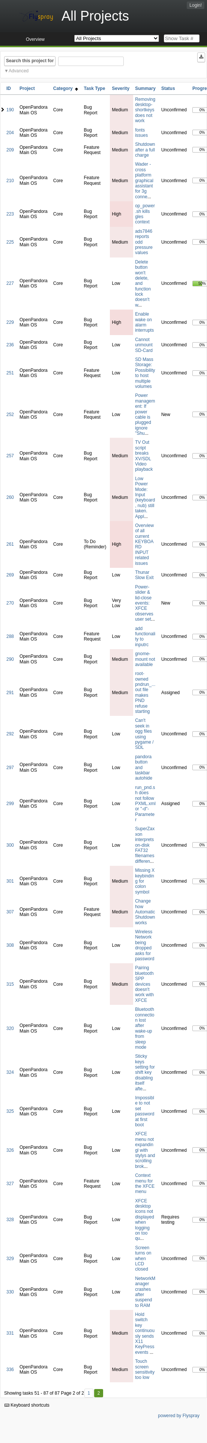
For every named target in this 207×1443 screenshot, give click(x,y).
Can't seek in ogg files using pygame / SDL (144, 734)
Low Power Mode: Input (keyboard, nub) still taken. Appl (145, 497)
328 (10, 1219)
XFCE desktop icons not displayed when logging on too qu (144, 1219)
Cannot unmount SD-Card (144, 345)
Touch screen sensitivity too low (144, 1369)
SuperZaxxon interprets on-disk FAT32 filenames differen (144, 845)
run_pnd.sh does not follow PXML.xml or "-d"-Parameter (145, 803)
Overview (35, 39)
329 (10, 1258)
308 (10, 945)
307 (10, 912)
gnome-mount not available (145, 659)
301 (10, 881)
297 (10, 767)
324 (10, 1072)
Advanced (18, 70)
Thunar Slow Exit (144, 575)
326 (10, 1150)
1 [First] (88, 1393)
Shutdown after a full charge (145, 150)
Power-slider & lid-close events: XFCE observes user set (144, 603)
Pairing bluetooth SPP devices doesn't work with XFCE (144, 984)
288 (10, 636)
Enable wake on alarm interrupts (144, 322)
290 (10, 659)
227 (10, 283)
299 (10, 803)
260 (10, 497)
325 (10, 1111)
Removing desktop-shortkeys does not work (145, 110)
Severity (120, 88)
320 (10, 1028)
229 (10, 322)
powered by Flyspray (179, 1415)
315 (10, 984)
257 (10, 455)
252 (10, 414)
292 (10, 733)
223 (10, 214)
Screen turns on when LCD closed (143, 1258)
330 (10, 1292)
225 (10, 242)
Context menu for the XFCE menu (144, 1183)
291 (10, 692)
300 (10, 845)
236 (10, 344)
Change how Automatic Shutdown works (145, 911)
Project (27, 88)
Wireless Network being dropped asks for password (144, 945)
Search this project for (30, 60)
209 (10, 150)
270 (10, 603)
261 (10, 544)
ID (8, 88)
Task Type (94, 88)
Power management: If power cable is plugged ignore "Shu (145, 414)
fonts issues (141, 132)
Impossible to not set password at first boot (144, 1111)
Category (65, 88)
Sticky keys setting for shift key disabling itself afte (145, 1072)
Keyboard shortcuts (27, 1405)
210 (10, 180)
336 (10, 1369)
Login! (195, 5)
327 (10, 1183)
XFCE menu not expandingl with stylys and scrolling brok (145, 1150)
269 (10, 575)
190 (10, 109)
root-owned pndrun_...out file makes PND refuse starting (145, 692)
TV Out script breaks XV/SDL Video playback (144, 456)
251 (10, 373)
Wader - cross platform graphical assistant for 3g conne (144, 180)
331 (10, 1333)
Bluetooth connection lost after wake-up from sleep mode (144, 1028)
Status (168, 88)
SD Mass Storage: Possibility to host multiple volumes (145, 373)
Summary (145, 88)
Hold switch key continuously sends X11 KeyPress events (144, 1333)
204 (10, 132)
